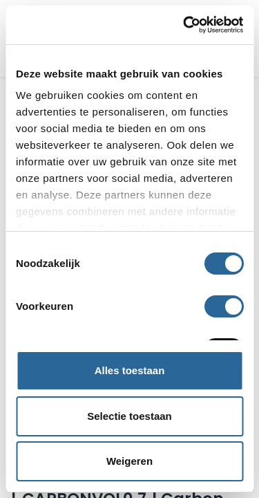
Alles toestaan (130, 370)
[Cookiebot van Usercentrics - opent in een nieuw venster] (184, 25)
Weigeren (129, 461)
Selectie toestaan (129, 416)
